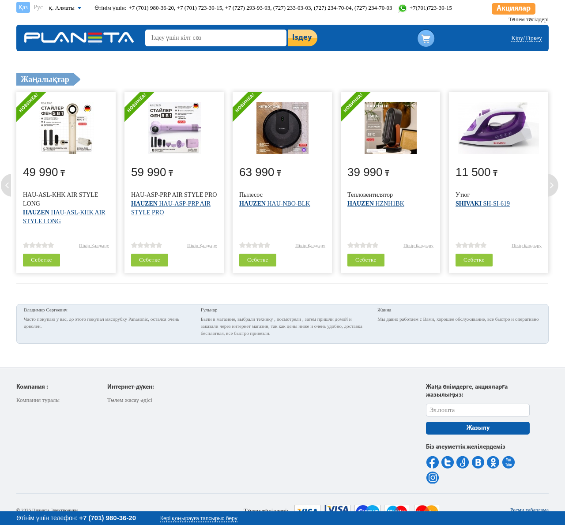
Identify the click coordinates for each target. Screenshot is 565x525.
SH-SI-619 (483, 203)
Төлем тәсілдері (528, 19)
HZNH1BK (375, 203)
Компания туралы (38, 400)
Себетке (41, 259)
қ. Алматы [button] (61, 7)
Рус (38, 7)
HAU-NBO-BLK (274, 203)
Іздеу (302, 38)
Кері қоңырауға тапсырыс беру (198, 518)
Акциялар (514, 8)
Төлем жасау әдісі (129, 400)
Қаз (23, 7)
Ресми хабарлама (529, 510)
